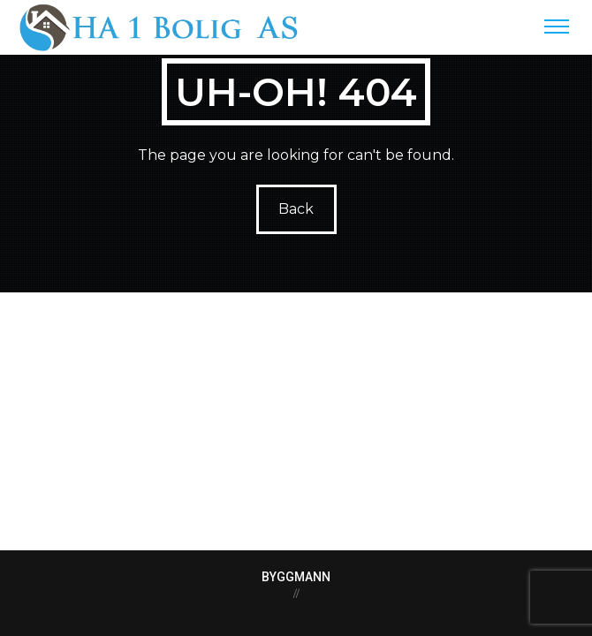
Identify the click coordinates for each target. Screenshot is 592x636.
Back (296, 209)
